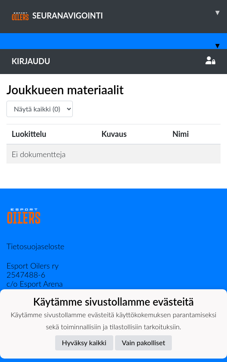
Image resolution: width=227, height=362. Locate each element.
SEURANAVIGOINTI (119, 12)
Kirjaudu (113, 61)
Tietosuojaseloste (35, 246)
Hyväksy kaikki (84, 342)
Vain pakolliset (143, 342)
